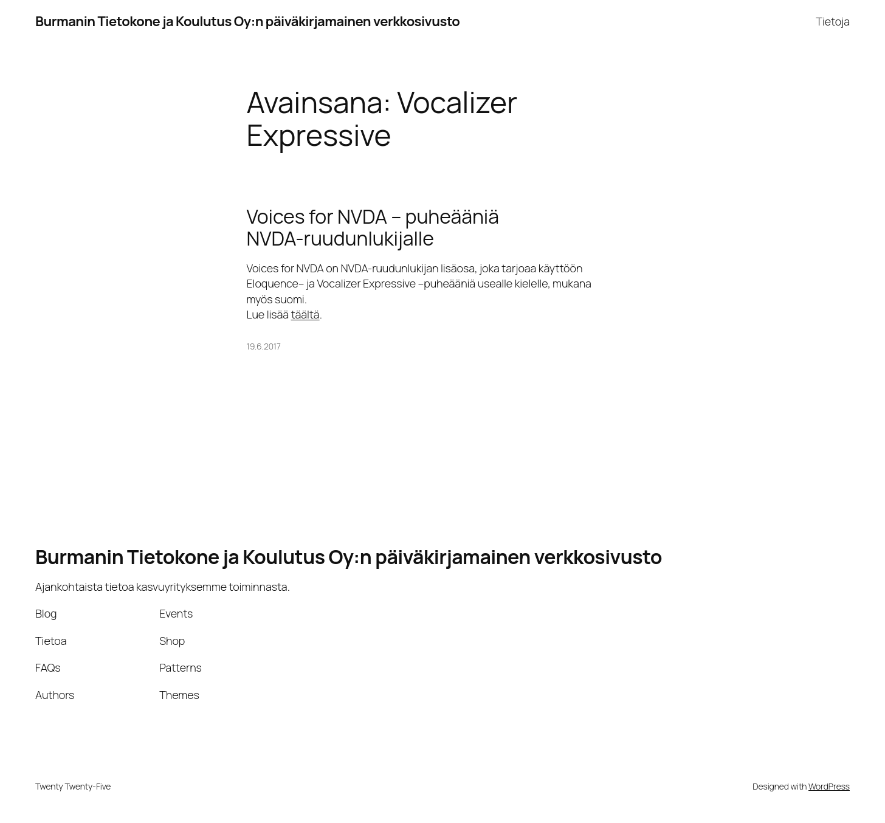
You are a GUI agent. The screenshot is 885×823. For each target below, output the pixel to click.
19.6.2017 (264, 346)
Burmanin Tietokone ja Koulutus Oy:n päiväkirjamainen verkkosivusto (247, 21)
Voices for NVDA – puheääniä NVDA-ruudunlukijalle (373, 227)
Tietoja (833, 21)
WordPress (829, 786)
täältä (305, 314)
